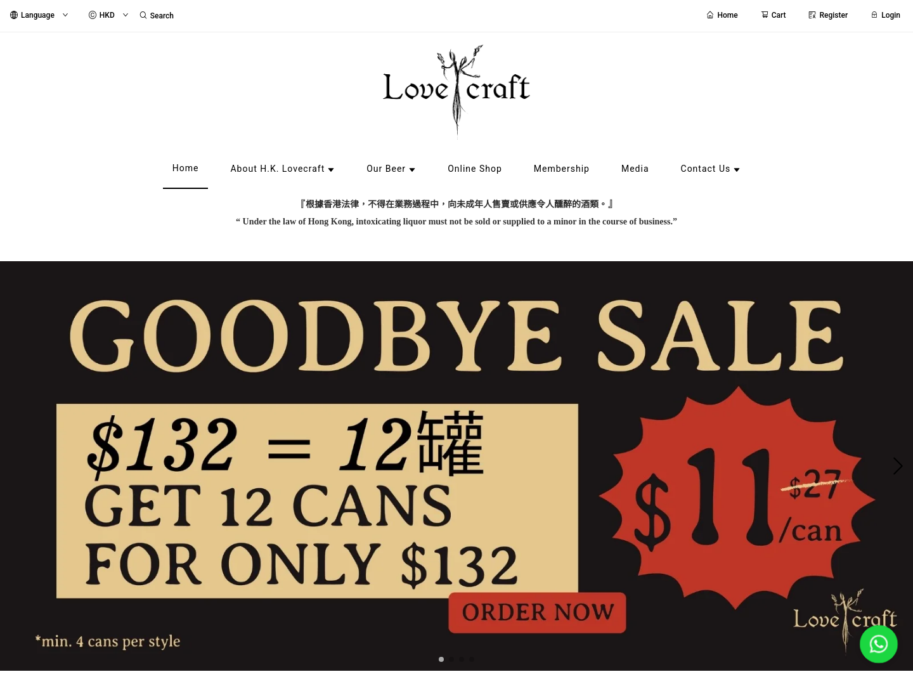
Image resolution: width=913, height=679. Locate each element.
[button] (441, 659)
